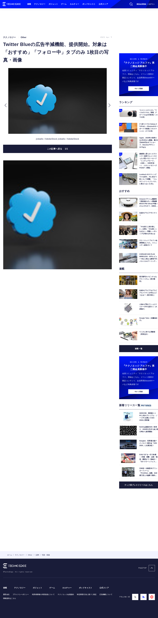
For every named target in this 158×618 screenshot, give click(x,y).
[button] (5, 105)
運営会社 (6, 594)
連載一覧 (138, 349)
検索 (131, 4)
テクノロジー (39, 4)
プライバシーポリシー (21, 594)
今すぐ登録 (139, 88)
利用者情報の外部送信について (43, 594)
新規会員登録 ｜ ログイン (146, 4)
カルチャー (74, 4)
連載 (29, 4)
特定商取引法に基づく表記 (86, 594)
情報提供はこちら (9, 598)
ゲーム (64, 4)
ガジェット (53, 4)
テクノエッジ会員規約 (66, 594)
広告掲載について (105, 594)
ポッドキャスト (89, 4)
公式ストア (103, 4)
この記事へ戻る (57, 149)
